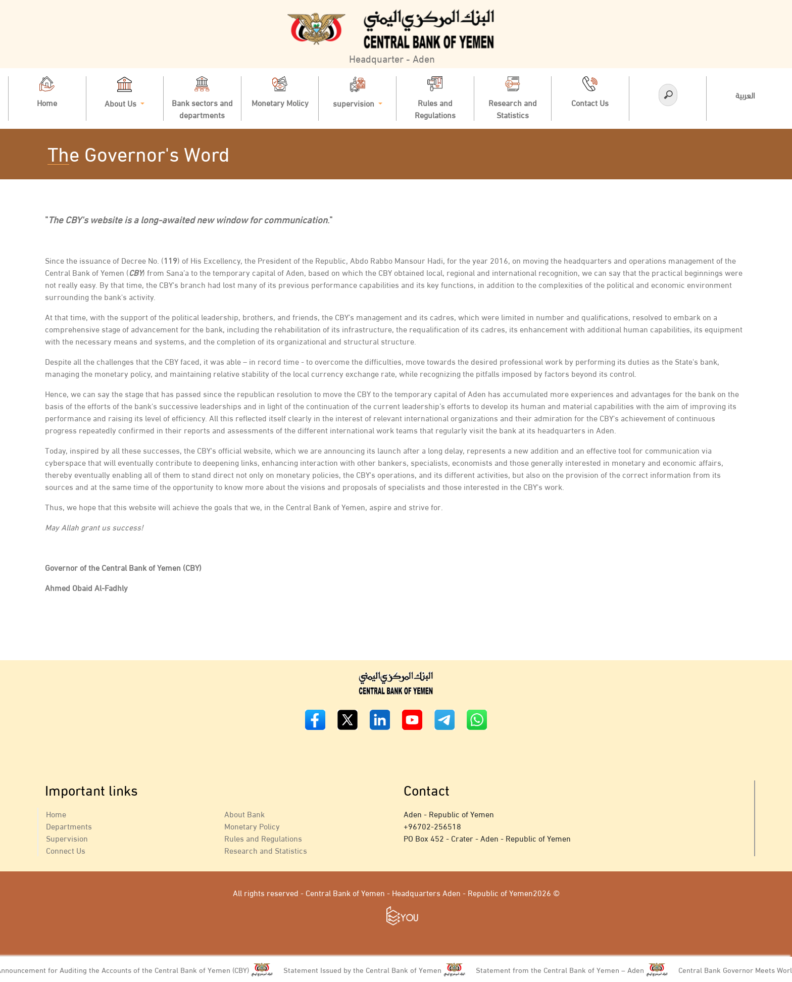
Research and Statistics (265, 850)
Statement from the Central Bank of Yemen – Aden (564, 969)
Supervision (67, 837)
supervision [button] (357, 93)
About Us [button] (124, 93)
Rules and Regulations (263, 837)
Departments (69, 825)
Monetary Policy (252, 825)
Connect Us (65, 850)
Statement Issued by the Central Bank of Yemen (367, 969)
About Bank (244, 813)
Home (56, 813)
